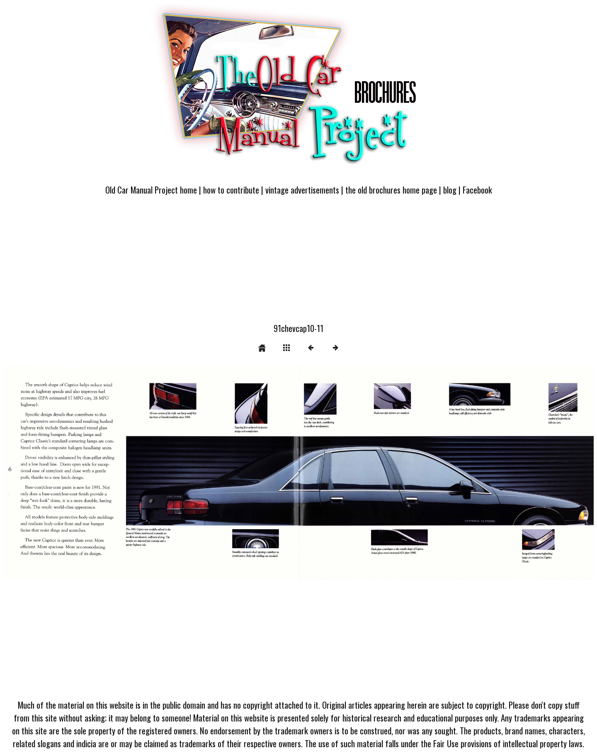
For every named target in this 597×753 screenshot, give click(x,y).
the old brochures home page (391, 189)
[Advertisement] (298, 264)
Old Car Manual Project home (151, 189)
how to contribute (231, 189)
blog (449, 189)
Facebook (477, 189)
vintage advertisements (302, 189)
